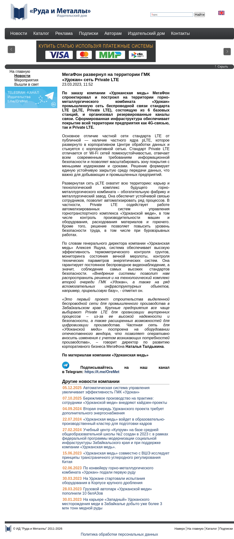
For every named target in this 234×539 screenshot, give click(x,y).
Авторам (113, 33)
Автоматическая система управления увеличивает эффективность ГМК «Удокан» (105, 390)
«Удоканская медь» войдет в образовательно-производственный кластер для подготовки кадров (113, 421)
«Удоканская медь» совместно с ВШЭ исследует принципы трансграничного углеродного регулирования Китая (116, 457)
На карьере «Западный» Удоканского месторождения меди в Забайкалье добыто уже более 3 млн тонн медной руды (112, 503)
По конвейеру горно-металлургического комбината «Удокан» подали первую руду (107, 470)
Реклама (64, 33)
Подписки (88, 33)
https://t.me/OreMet (102, 372)
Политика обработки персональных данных (119, 534)
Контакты (180, 33)
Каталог (41, 33)
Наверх (180, 528)
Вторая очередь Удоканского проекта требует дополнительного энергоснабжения (113, 411)
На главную (20, 71)
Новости (18, 33)
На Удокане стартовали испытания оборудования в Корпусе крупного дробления (103, 480)
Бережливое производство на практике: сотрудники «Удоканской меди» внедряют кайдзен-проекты (114, 400)
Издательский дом (146, 33)
